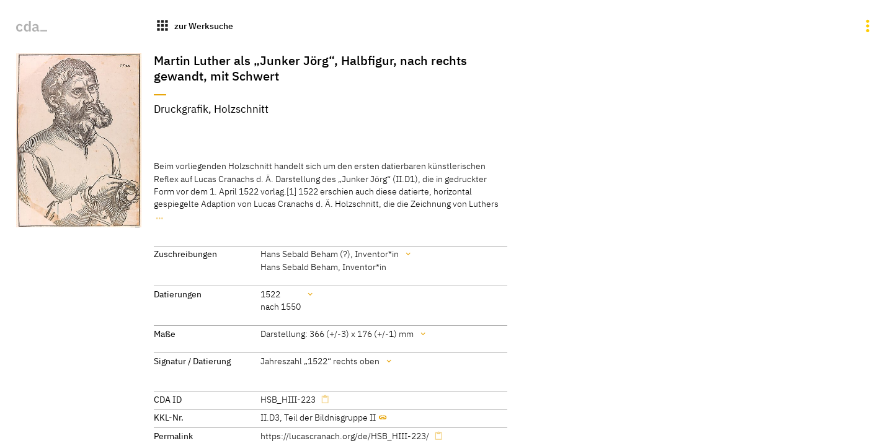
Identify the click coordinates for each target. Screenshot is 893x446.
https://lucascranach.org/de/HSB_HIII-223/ (344, 436)
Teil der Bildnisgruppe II (330, 417)
